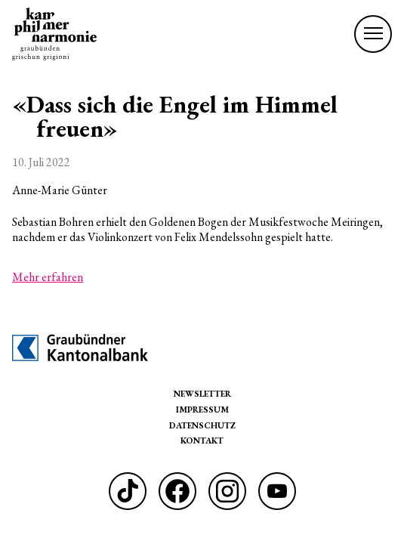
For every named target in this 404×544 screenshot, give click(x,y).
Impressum (202, 409)
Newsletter (202, 393)
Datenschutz (202, 425)
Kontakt (202, 440)
